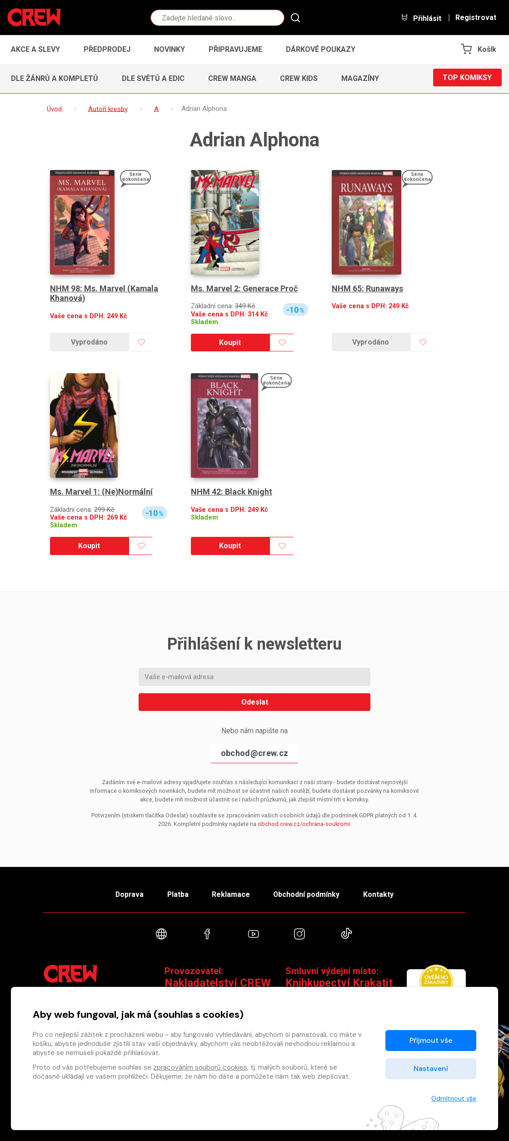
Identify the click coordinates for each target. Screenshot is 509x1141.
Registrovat (475, 17)
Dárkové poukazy (320, 49)
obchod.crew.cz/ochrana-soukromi (304, 824)
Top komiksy (467, 78)
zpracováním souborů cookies (200, 1067)
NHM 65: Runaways (367, 288)
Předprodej (107, 49)
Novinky (169, 49)
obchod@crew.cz (254, 753)
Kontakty (382, 892)
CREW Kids (299, 78)
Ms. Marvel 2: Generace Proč (244, 288)
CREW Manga (232, 78)
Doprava (125, 892)
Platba (176, 892)
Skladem (204, 322)
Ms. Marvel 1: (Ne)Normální (102, 491)
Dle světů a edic (153, 78)
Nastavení (431, 1068)
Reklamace (231, 892)
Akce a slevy (35, 49)
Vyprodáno (89, 342)
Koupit (230, 342)
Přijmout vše (430, 1040)
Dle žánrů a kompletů (54, 78)
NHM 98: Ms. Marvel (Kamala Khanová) (104, 293)
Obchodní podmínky (308, 892)
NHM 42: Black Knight (231, 491)
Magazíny (360, 78)
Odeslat (254, 702)
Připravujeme (235, 49)
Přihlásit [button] (421, 18)
